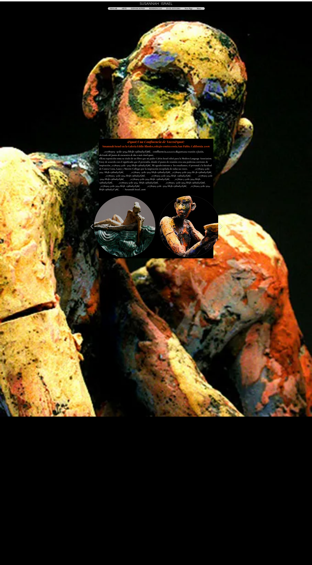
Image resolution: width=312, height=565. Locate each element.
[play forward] (220, 226)
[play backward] (92, 226)
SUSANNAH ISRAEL (156, 3)
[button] (124, 226)
